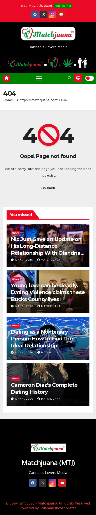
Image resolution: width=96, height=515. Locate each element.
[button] (69, 78)
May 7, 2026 (24, 259)
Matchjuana (48, 259)
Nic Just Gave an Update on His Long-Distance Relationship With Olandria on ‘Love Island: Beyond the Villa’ (46, 253)
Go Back (48, 188)
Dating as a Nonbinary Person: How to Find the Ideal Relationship (42, 339)
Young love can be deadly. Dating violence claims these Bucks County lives (48, 292)
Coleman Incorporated (58, 508)
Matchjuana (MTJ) (48, 462)
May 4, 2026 (24, 352)
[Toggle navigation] (39, 78)
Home (8, 100)
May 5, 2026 (24, 306)
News (15, 233)
